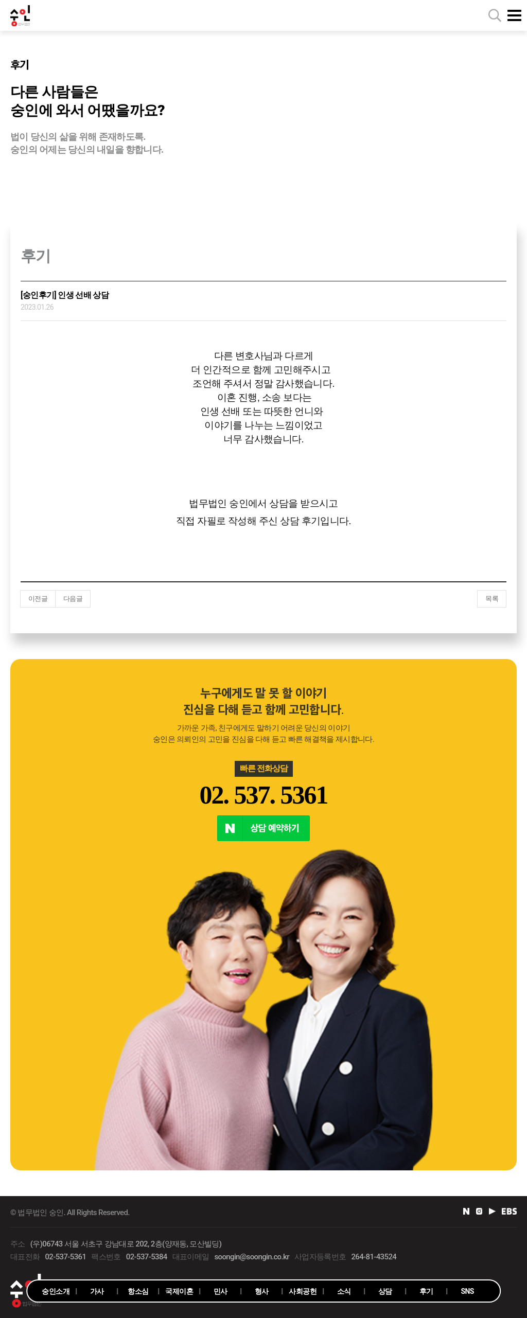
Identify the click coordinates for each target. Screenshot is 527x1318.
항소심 (138, 1291)
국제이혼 (178, 1291)
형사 (262, 1291)
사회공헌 (302, 1291)
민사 (220, 1291)
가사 (97, 1291)
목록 (491, 598)
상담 (385, 1291)
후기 (426, 1291)
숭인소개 (55, 1291)
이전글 (37, 598)
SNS (467, 1291)
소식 (344, 1291)
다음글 (72, 598)
